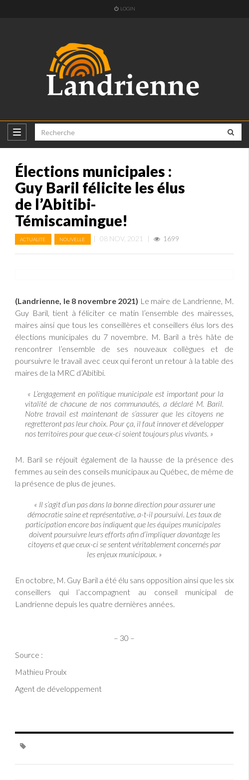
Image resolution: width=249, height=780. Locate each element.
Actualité (33, 239)
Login (124, 8)
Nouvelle (72, 239)
